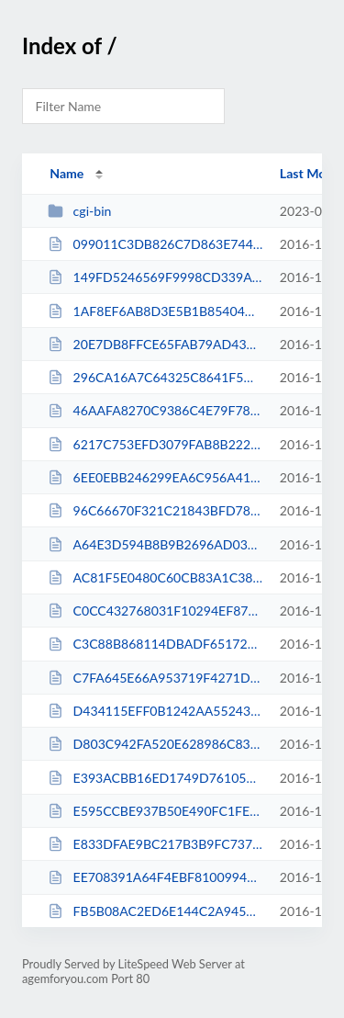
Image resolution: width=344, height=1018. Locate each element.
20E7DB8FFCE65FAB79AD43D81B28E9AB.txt (155, 344)
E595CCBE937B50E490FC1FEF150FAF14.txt (155, 811)
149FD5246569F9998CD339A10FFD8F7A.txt (155, 277)
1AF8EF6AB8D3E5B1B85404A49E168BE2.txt (155, 311)
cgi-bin (79, 211)
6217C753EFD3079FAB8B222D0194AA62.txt (155, 444)
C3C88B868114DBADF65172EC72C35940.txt (155, 643)
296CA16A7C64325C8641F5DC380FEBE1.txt (155, 377)
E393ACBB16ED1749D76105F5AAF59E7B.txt (155, 778)
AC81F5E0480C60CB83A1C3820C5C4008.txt (155, 577)
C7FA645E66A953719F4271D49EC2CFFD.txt (155, 677)
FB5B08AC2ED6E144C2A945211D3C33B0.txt (155, 911)
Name (66, 173)
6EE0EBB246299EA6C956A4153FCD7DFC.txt (155, 477)
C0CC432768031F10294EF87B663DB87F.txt (155, 610)
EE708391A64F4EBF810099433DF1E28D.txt (155, 877)
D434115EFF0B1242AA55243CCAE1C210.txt (155, 710)
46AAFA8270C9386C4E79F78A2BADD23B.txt (155, 410)
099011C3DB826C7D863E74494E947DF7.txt (155, 244)
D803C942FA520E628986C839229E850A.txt (155, 744)
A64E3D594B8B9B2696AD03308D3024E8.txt (155, 544)
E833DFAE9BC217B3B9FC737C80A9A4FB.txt (155, 844)
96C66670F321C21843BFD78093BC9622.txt (155, 510)
